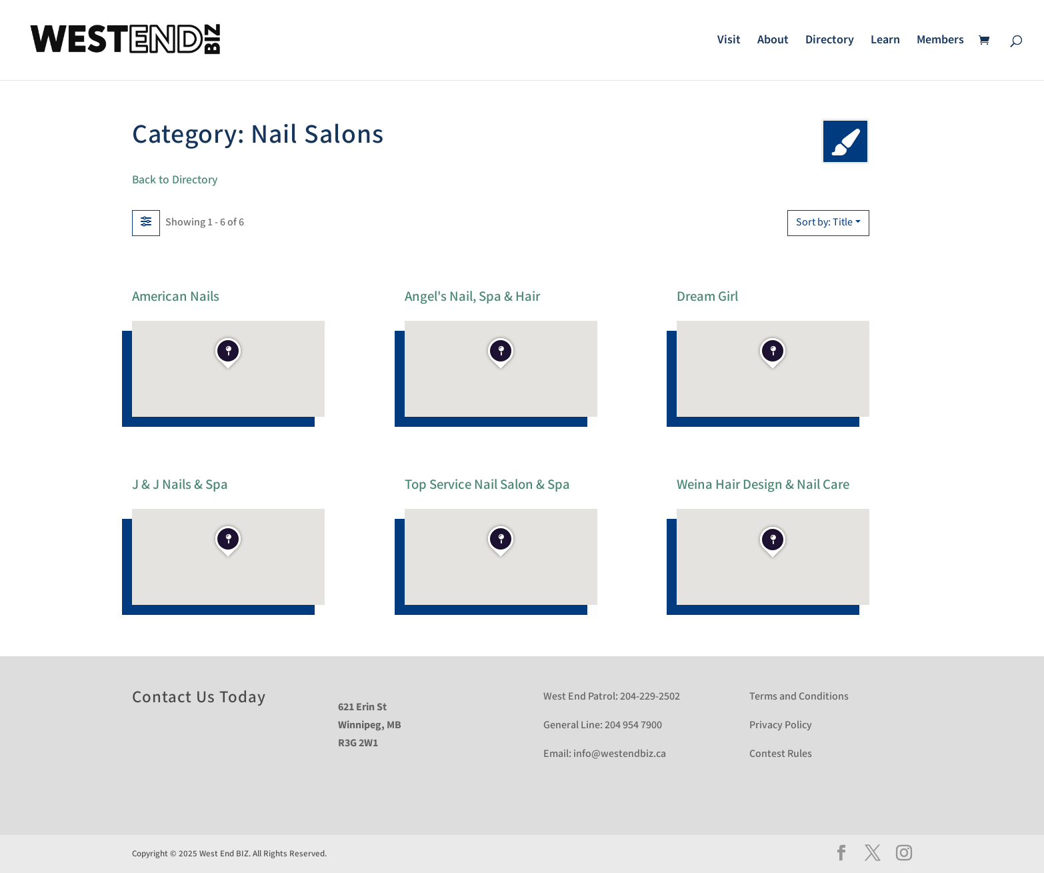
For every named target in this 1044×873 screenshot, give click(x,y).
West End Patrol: (580, 697)
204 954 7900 (633, 725)
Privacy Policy (780, 725)
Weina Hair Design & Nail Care (763, 484)
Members (940, 41)
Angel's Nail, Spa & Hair (472, 296)
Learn (885, 41)
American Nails (175, 296)
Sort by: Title (824, 222)
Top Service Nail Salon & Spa (487, 484)
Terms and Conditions (799, 697)
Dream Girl (707, 296)
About (773, 41)
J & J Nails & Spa (180, 484)
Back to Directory (174, 179)
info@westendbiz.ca (619, 754)
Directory (829, 41)
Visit (729, 41)
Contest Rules (780, 754)
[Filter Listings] (146, 222)
